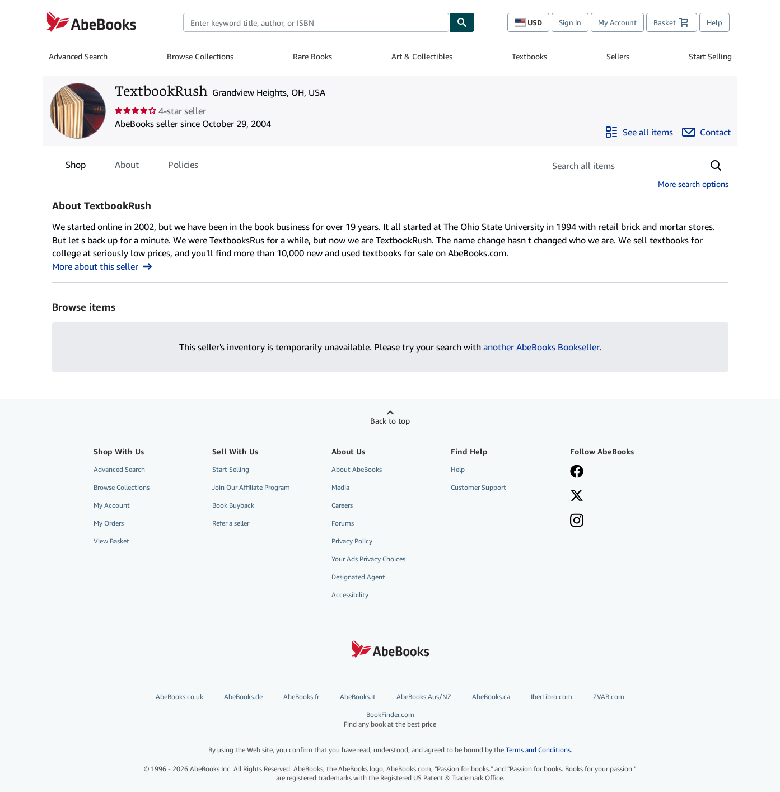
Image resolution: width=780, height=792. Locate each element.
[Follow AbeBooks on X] (576, 496)
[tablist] (132, 164)
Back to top (390, 420)
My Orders (109, 523)
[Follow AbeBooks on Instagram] (576, 521)
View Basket (111, 541)
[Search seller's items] (613, 165)
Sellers (617, 56)
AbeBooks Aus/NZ (423, 696)
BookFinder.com (390, 719)
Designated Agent (358, 577)
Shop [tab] (75, 167)
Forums (342, 523)
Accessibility (349, 595)
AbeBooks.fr (301, 696)
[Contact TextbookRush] (706, 132)
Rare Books (312, 56)
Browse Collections (200, 56)
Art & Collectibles (421, 56)
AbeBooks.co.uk (179, 696)
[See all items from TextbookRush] (639, 132)
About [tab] (126, 167)
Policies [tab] (183, 167)
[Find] (462, 22)
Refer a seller (230, 523)
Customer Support (478, 487)
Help (714, 22)
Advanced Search (78, 56)
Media (340, 487)
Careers (342, 505)
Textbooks (529, 56)
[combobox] (316, 22)
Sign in (570, 22)
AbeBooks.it (358, 696)
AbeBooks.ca (491, 696)
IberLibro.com (551, 696)
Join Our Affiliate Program (251, 487)
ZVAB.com (608, 696)
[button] (716, 165)
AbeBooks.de (243, 696)
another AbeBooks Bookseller (541, 347)
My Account (617, 22)
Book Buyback (233, 505)
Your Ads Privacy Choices (368, 559)
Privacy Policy (351, 541)
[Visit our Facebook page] (576, 472)
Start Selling (710, 56)
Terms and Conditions (538, 750)
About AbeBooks (356, 469)
